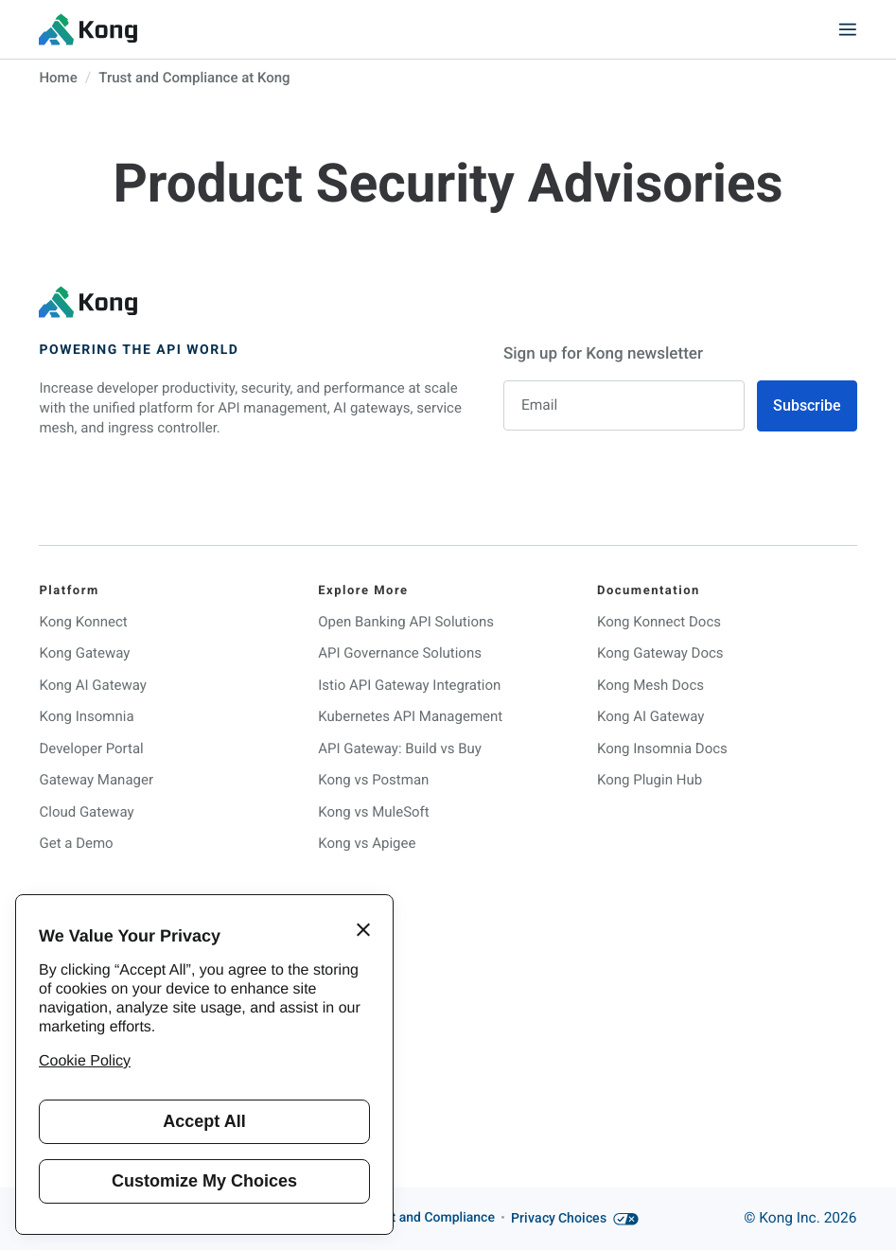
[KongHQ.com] (88, 29)
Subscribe (807, 405)
